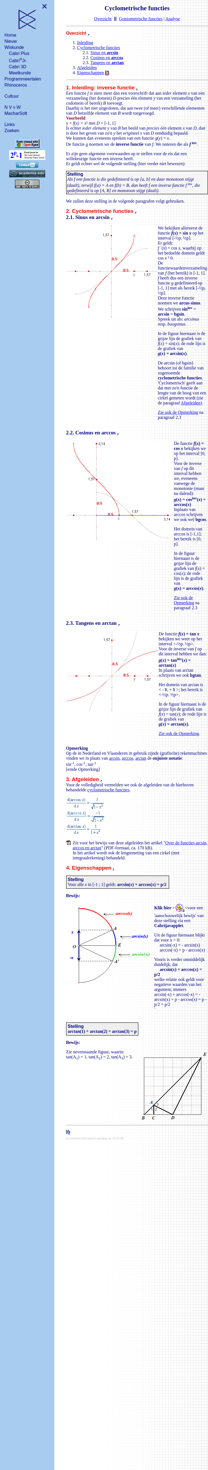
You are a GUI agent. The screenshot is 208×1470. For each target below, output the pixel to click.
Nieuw (10, 41)
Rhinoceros (15, 85)
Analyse (172, 18)
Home (10, 35)
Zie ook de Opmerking (178, 412)
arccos (127, 758)
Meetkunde (20, 73)
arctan (140, 758)
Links (9, 124)
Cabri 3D (17, 66)
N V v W (12, 107)
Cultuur (11, 96)
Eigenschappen (90, 72)
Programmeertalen (22, 79)
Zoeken (11, 130)
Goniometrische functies (141, 18)
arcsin (114, 758)
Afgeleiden (87, 67)
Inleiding (85, 42)
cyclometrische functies (108, 789)
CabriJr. (18, 60)
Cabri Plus (19, 53)
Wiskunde (14, 47)
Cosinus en (106, 57)
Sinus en (104, 52)
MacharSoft (15, 113)
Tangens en (107, 62)
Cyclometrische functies (98, 47)
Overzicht (102, 18)
